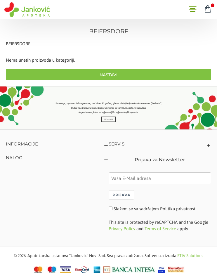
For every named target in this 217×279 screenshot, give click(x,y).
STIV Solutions (190, 255)
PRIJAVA (121, 195)
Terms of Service (160, 228)
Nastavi (108, 74)
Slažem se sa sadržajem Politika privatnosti (155, 208)
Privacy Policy (122, 228)
